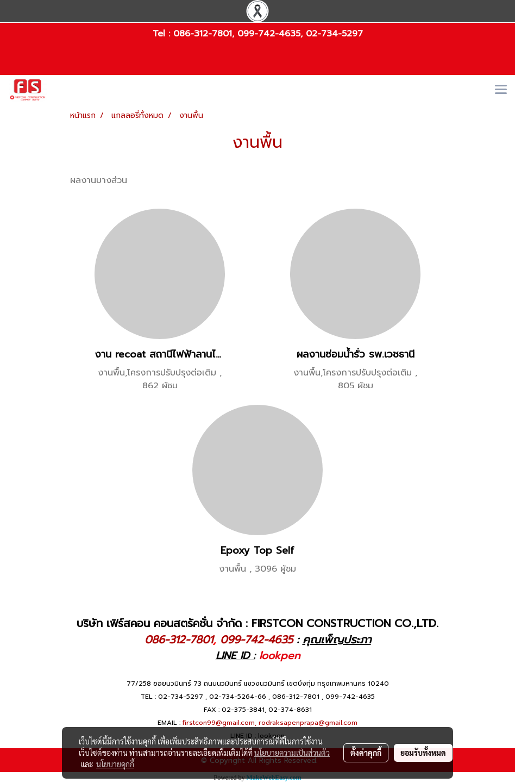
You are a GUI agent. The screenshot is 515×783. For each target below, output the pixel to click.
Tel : (163, 33)
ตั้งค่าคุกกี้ (365, 752)
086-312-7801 (202, 33)
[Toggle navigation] (501, 90)
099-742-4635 (268, 33)
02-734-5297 (334, 33)
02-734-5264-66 (237, 696)
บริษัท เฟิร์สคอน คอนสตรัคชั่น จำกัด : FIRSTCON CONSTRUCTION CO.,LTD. (257, 623)
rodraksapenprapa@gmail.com (308, 723)
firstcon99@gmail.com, (219, 723)
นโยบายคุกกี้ (115, 764)
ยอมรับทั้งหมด (423, 752)
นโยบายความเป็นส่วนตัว (292, 752)
